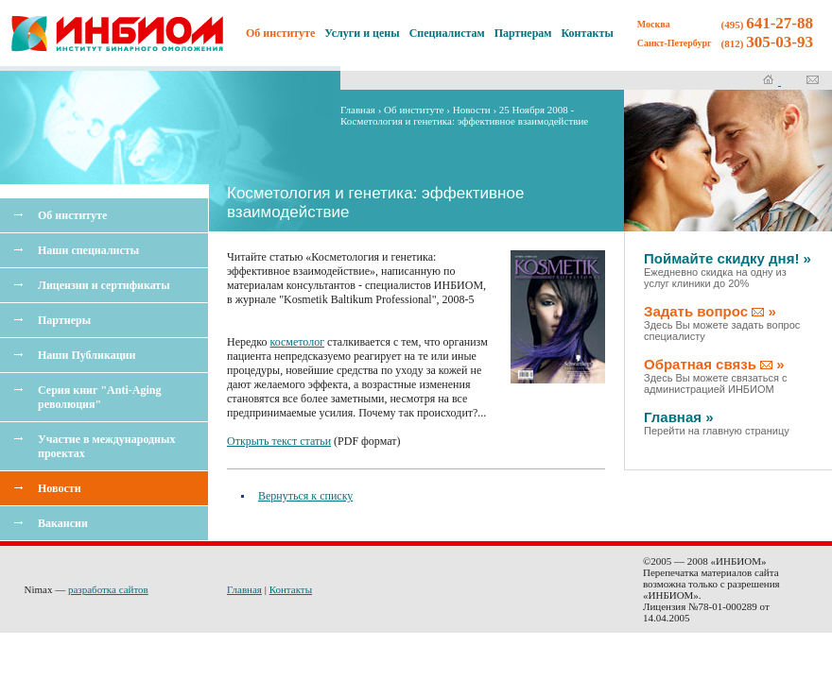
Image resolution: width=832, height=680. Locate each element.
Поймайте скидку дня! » (727, 269)
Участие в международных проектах (106, 446)
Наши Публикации (86, 355)
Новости (59, 488)
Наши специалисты (88, 250)
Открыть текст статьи (279, 441)
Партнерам (523, 33)
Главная (357, 109)
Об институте (72, 215)
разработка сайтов (108, 589)
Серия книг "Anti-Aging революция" (99, 397)
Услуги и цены (361, 33)
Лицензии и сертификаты (104, 285)
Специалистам (447, 33)
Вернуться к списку (305, 495)
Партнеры (64, 320)
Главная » (716, 422)
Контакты (588, 33)
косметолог (297, 341)
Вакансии (63, 523)
